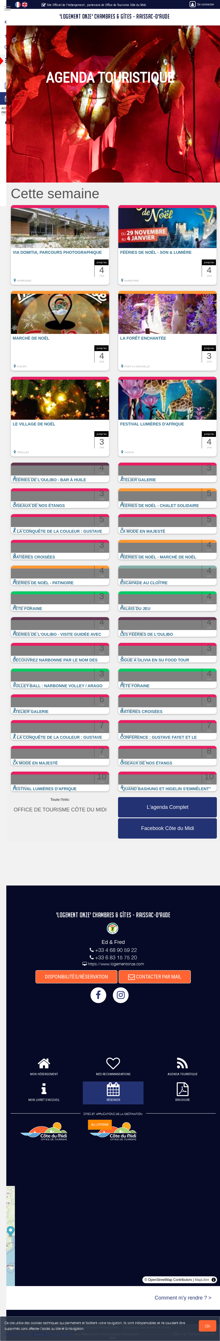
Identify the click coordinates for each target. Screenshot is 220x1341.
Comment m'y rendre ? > (183, 1298)
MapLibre (202, 1280)
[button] (69, 248)
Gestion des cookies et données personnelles (38, 1334)
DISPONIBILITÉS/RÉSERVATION (81, 977)
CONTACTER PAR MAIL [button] (159, 977)
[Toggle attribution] (213, 1279)
